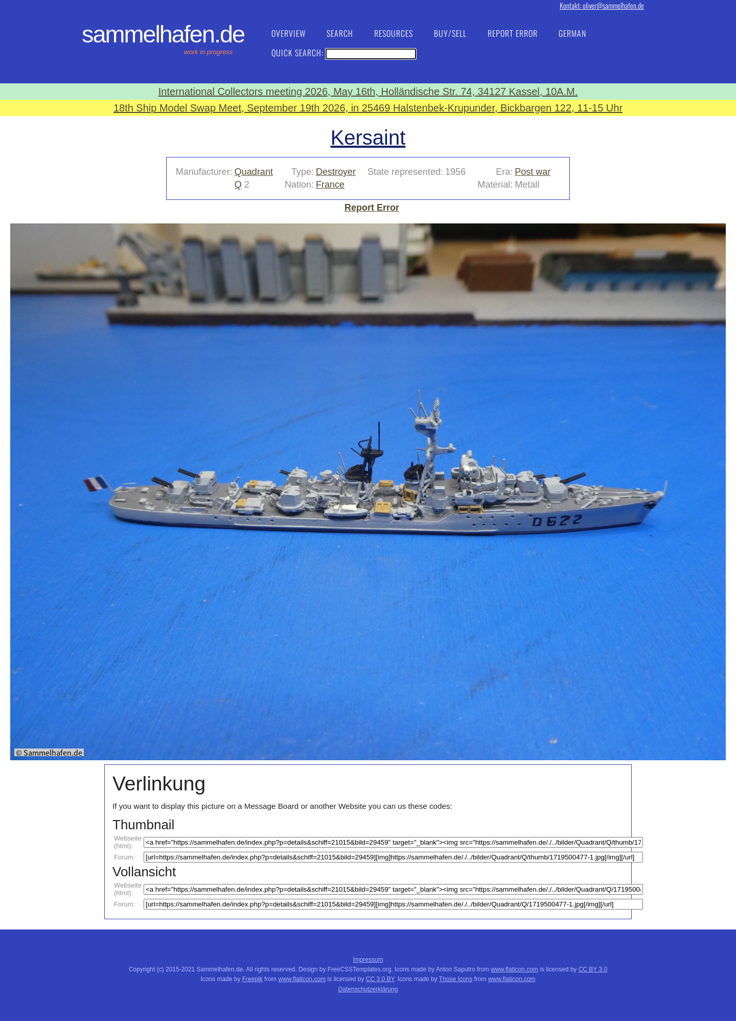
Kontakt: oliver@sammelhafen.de (602, 5)
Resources (393, 33)
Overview (288, 33)
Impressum (368, 959)
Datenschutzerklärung (368, 989)
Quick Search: (343, 53)
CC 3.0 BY (380, 979)
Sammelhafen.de (163, 34)
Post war (532, 172)
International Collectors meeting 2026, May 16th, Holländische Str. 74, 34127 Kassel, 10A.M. (368, 91)
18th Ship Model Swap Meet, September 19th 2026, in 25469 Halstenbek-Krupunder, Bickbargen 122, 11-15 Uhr (368, 108)
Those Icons (455, 979)
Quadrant (254, 172)
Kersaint (368, 137)
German (572, 33)
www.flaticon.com (514, 969)
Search (340, 33)
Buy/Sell (450, 33)
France (330, 184)
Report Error (513, 33)
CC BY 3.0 (593, 969)
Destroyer (336, 172)
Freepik (252, 979)
